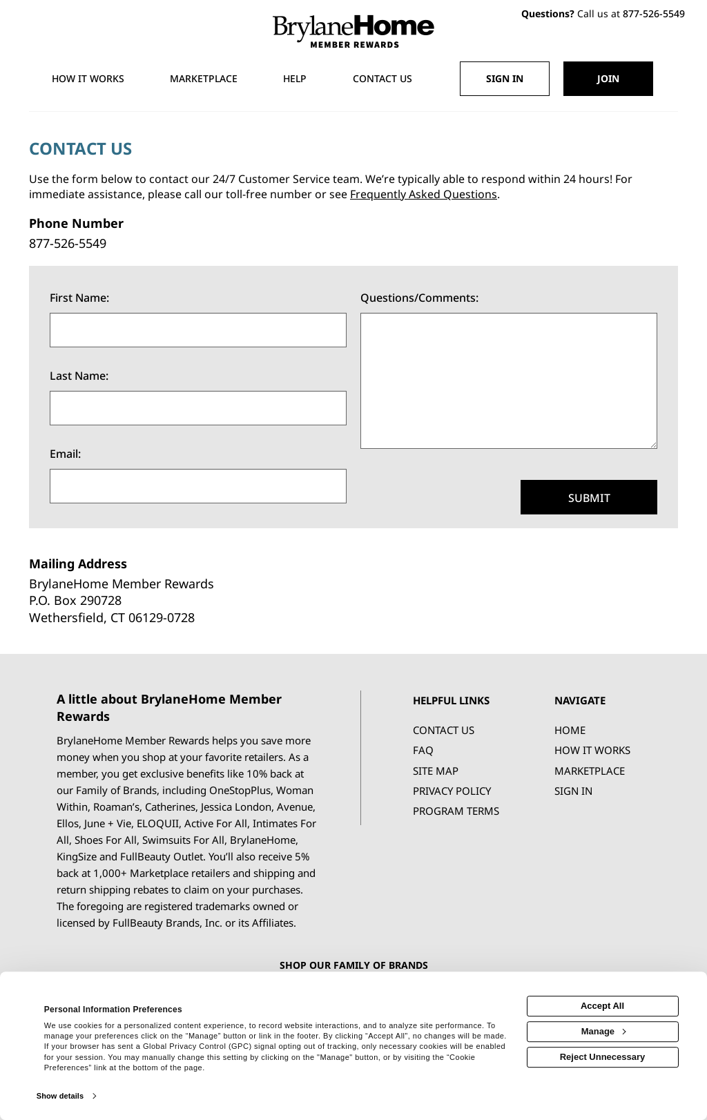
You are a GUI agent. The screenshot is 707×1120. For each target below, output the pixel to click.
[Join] (608, 78)
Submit (589, 497)
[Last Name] (198, 408)
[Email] (198, 486)
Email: (65, 453)
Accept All (602, 1006)
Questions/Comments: (419, 297)
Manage (603, 1031)
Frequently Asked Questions (423, 194)
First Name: (79, 297)
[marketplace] (203, 79)
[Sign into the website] (505, 78)
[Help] (294, 79)
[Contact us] (381, 79)
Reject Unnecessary (603, 1057)
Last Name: (79, 375)
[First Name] (198, 330)
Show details (60, 1096)
